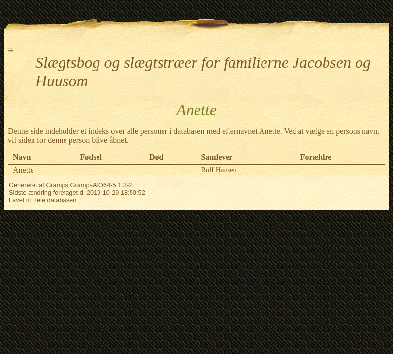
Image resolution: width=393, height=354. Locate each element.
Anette (23, 170)
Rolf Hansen (218, 170)
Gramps (57, 185)
